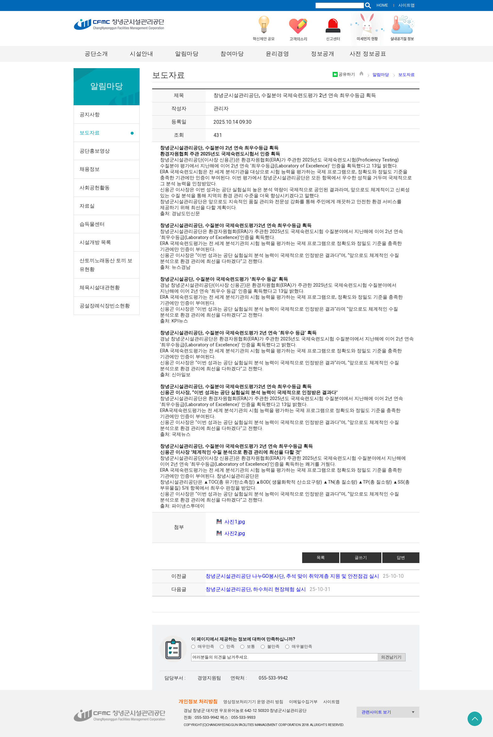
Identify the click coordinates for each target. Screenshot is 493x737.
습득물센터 (92, 224)
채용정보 (90, 169)
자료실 (87, 206)
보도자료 (90, 133)
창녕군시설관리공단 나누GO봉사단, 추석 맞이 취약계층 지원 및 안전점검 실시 (292, 576)
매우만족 (202, 646)
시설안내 (141, 53)
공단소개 (96, 53)
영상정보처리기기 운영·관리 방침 (253, 701)
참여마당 (232, 53)
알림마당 (186, 53)
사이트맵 (406, 5)
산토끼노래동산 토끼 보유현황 (106, 264)
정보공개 (322, 53)
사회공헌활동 (95, 188)
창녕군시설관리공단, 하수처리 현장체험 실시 (256, 589)
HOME (382, 5)
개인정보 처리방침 (198, 701)
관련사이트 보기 (376, 712)
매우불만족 (298, 646)
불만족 (270, 646)
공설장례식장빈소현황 (105, 306)
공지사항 (90, 114)
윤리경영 (277, 53)
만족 (227, 646)
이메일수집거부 (303, 701)
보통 (247, 646)
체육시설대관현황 (100, 287)
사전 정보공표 (368, 53)
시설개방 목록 (95, 242)
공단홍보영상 (95, 151)
